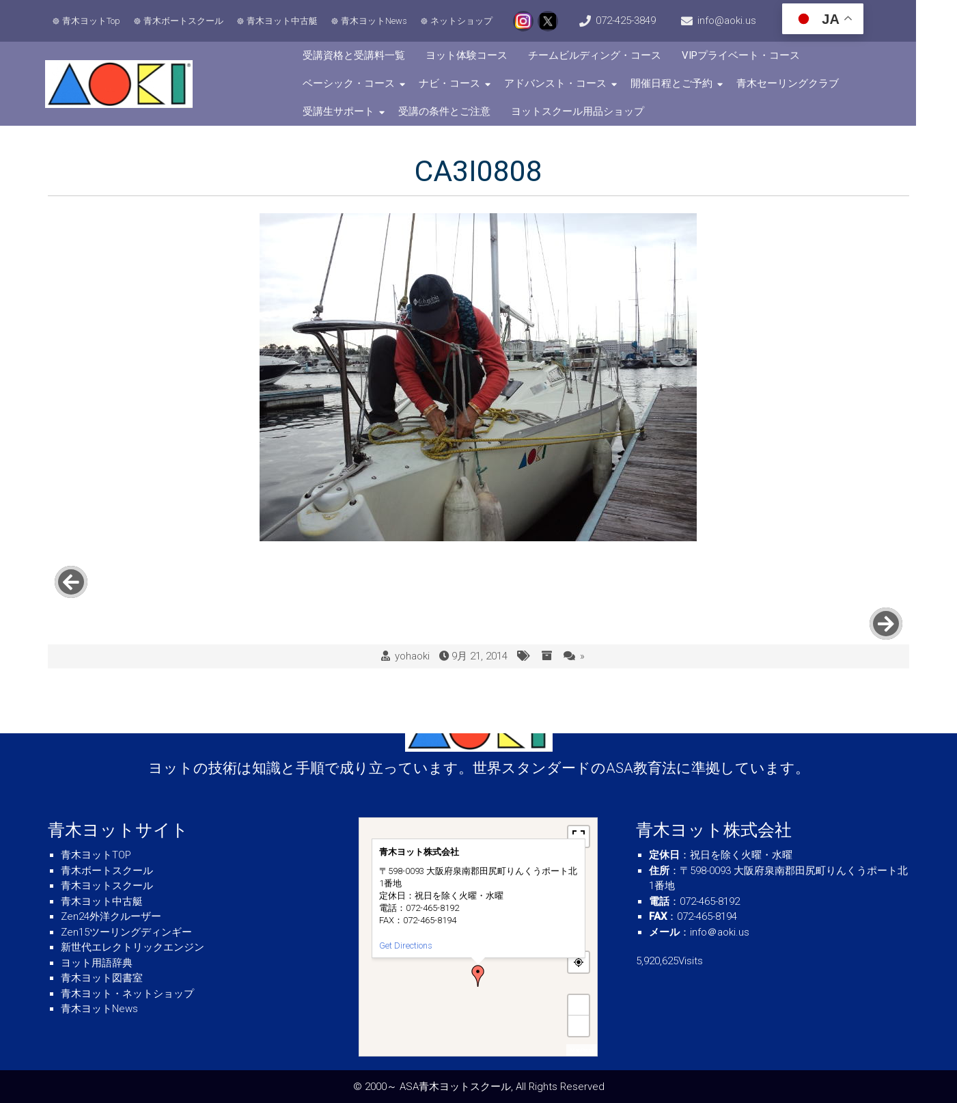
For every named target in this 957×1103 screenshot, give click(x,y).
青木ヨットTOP (96, 855)
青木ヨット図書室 (102, 978)
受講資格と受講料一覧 (367, 55)
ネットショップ (463, 21)
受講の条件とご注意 (458, 111)
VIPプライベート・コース (754, 55)
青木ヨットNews (376, 21)
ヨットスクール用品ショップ (591, 111)
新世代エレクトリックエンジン (132, 947)
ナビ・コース (463, 83)
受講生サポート (352, 111)
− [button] (579, 1025)
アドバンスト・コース (569, 83)
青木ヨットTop (93, 21)
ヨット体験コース (480, 55)
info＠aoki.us (719, 932)
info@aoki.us (756, 20)
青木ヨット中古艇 (284, 21)
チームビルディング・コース (608, 55)
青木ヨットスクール (107, 886)
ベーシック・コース (362, 83)
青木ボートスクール (185, 21)
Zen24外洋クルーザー (111, 916)
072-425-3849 (646, 20)
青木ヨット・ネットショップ (127, 994)
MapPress (582, 1050)
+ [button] (579, 1004)
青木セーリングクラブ (801, 83)
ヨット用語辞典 (97, 963)
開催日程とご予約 (685, 83)
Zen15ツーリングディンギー (126, 932)
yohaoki (412, 615)
